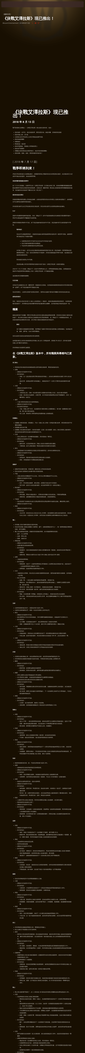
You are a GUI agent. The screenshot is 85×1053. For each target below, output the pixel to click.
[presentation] (6, 4)
